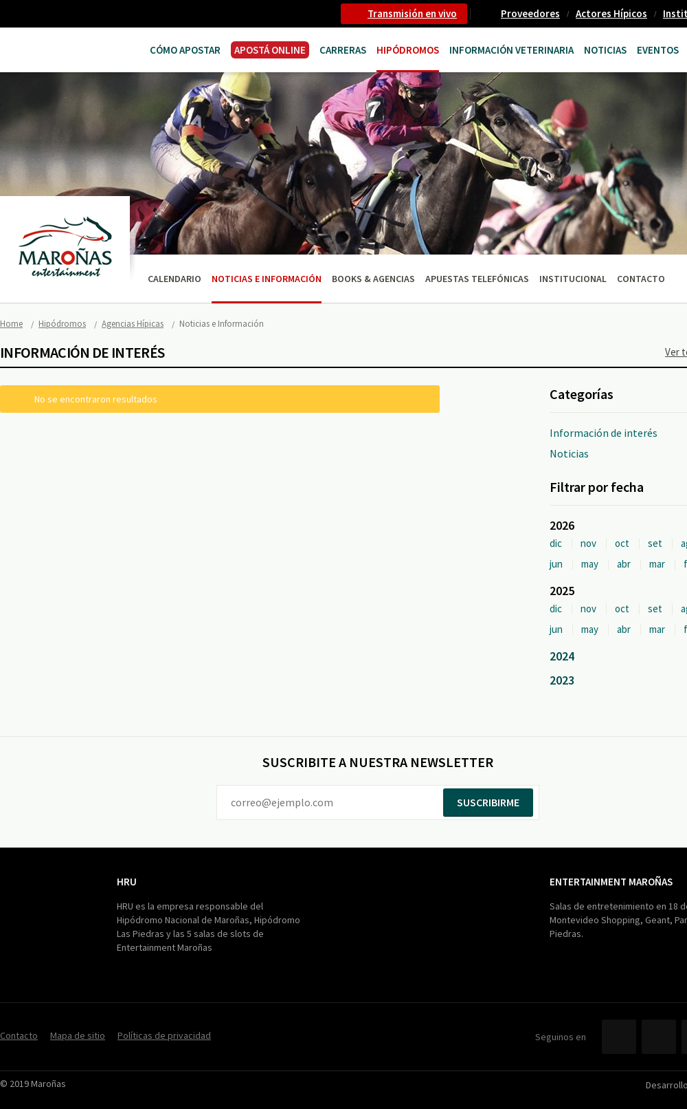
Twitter (659, 1037)
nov (588, 543)
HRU (127, 881)
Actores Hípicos (611, 13)
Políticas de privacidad (164, 1035)
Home (11, 324)
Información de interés (603, 433)
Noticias (605, 49)
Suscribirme (488, 802)
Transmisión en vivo (412, 13)
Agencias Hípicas (133, 324)
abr (624, 563)
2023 (562, 680)
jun (556, 563)
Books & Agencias (373, 278)
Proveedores (530, 13)
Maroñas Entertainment (53, 48)
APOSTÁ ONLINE (270, 49)
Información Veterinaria (511, 49)
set (655, 543)
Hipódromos (407, 49)
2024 (562, 656)
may (589, 563)
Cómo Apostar (185, 49)
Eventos (658, 49)
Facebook (619, 1037)
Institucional (573, 278)
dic (556, 543)
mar (657, 563)
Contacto (641, 278)
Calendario (174, 278)
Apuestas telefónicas (477, 278)
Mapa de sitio (77, 1035)
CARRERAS (342, 49)
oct (622, 543)
